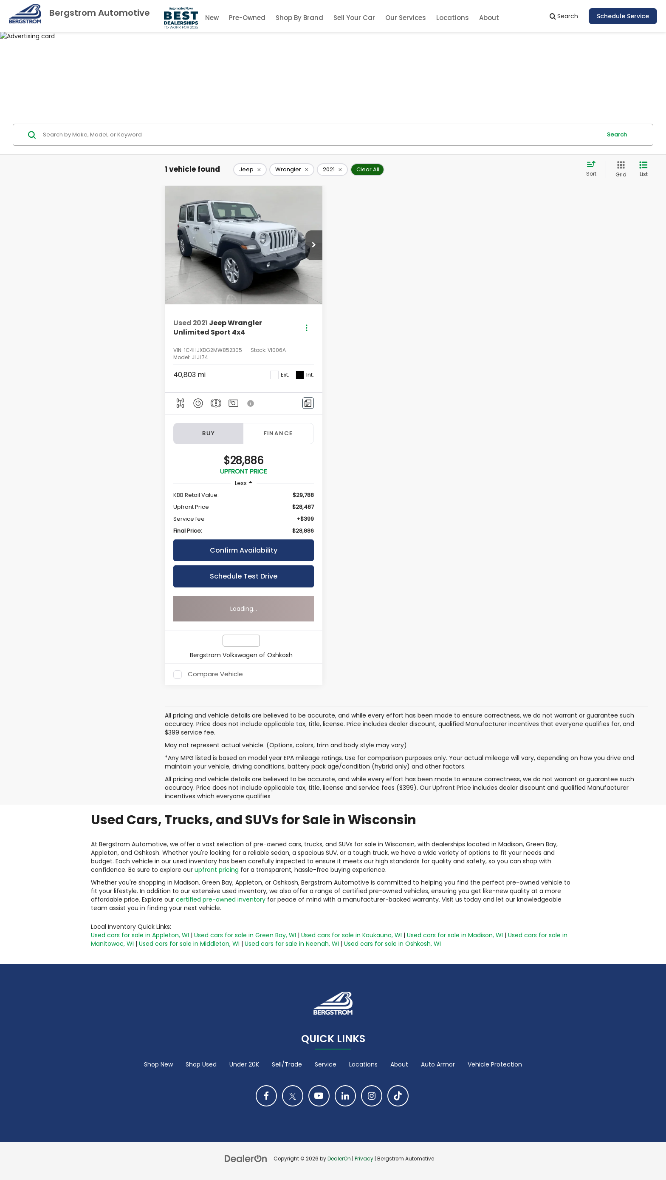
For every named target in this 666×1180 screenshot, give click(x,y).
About (399, 1064)
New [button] (212, 17)
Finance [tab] (278, 433)
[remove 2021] (332, 169)
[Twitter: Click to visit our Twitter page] (292, 1095)
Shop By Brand (299, 17)
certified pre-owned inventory (220, 899)
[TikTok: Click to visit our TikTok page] (398, 1095)
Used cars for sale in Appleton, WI (140, 935)
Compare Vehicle (215, 674)
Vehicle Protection (495, 1064)
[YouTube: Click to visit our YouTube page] (319, 1095)
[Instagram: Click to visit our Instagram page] (371, 1095)
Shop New (158, 1064)
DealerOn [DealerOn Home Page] (339, 1158)
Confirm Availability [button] (243, 550)
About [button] (489, 17)
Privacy (364, 1158)
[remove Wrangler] (291, 169)
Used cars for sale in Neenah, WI (292, 943)
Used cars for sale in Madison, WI (455, 935)
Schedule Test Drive (243, 576)
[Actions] (306, 328)
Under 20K (244, 1064)
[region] (243, 513)
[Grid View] (619, 169)
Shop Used (201, 1064)
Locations (452, 17)
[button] (313, 245)
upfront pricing (217, 869)
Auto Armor (438, 1064)
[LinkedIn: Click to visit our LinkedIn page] (345, 1095)
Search (617, 134)
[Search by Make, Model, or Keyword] (321, 135)
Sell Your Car (354, 17)
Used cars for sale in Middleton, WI (189, 943)
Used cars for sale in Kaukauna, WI (351, 935)
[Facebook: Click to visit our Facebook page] (266, 1095)
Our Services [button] (405, 17)
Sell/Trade (287, 1064)
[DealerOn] (246, 1158)
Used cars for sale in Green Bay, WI (245, 935)
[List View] (643, 169)
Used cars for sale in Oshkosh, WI (392, 943)
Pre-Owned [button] (247, 17)
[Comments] (308, 403)
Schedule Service (623, 16)
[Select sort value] (594, 169)
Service (325, 1064)
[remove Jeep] (250, 169)
